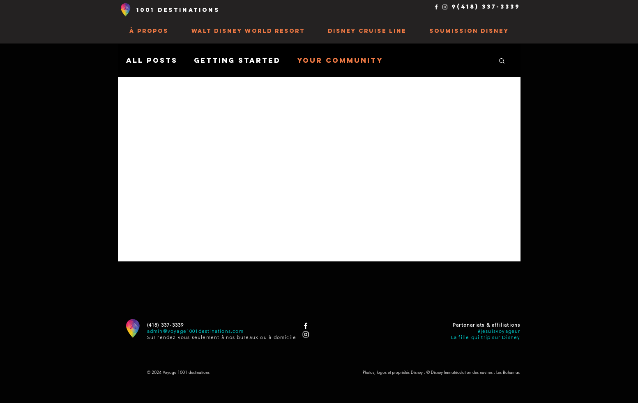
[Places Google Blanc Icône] (453, 7)
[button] (149, 31)
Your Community (340, 60)
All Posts (151, 60)
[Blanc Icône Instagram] (445, 7)
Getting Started (237, 60)
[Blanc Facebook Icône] (436, 7)
